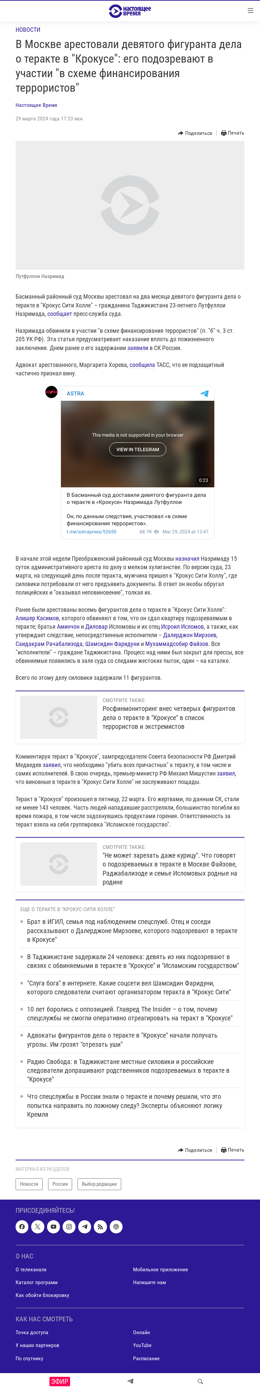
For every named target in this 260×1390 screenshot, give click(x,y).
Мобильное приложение (160, 1269)
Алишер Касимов (37, 618)
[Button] (195, 133)
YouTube (142, 1345)
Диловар (96, 626)
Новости (28, 29)
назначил (187, 558)
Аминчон (68, 626)
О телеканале (31, 1269)
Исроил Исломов (182, 626)
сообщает (59, 313)
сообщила (142, 364)
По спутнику (29, 1358)
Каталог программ (37, 1282)
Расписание (146, 1358)
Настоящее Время (36, 105)
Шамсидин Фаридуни (112, 643)
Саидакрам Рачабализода (49, 643)
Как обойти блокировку (42, 1295)
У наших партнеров (37, 1345)
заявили (137, 347)
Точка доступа (32, 1332)
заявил (52, 764)
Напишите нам (149, 1282)
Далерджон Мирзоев (189, 635)
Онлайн (141, 1332)
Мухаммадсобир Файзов (176, 643)
